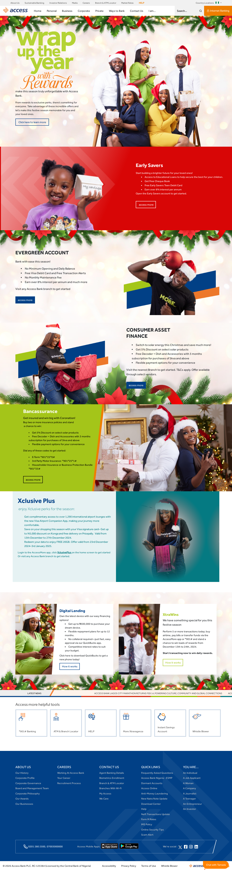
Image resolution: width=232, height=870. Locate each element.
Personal (52, 10)
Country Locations (208, 3)
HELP (141, 3)
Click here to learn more (31, 121)
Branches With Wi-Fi (110, 787)
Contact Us (136, 10)
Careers (86, 3)
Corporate (84, 10)
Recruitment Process (69, 782)
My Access (105, 793)
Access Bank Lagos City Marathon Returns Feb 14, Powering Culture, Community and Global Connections (163, 692)
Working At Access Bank (70, 772)
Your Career (63, 777)
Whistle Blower (169, 865)
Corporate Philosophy (27, 793)
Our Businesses (24, 803)
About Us (15, 3)
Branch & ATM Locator (105, 3)
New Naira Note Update (154, 798)
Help (143, 808)
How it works (69, 665)
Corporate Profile (25, 777)
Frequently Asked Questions (157, 772)
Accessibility (109, 865)
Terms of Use (148, 865)
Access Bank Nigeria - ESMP (156, 777)
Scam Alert (147, 834)
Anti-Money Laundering (154, 793)
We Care (104, 798)
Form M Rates (148, 818)
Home (37, 10)
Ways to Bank (117, 10)
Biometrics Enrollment (111, 777)
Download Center (151, 803)
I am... (152, 10)
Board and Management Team (32, 787)
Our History (21, 772)
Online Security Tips (152, 829)
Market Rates (127, 3)
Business (67, 10)
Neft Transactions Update (155, 813)
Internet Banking (218, 11)
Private (99, 10)
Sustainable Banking (34, 3)
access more (145, 203)
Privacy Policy (128, 865)
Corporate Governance (28, 782)
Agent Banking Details (111, 772)
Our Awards (22, 798)
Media (75, 3)
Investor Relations (58, 3)
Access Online (149, 787)
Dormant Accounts (151, 782)
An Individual (190, 772)
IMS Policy (146, 824)
